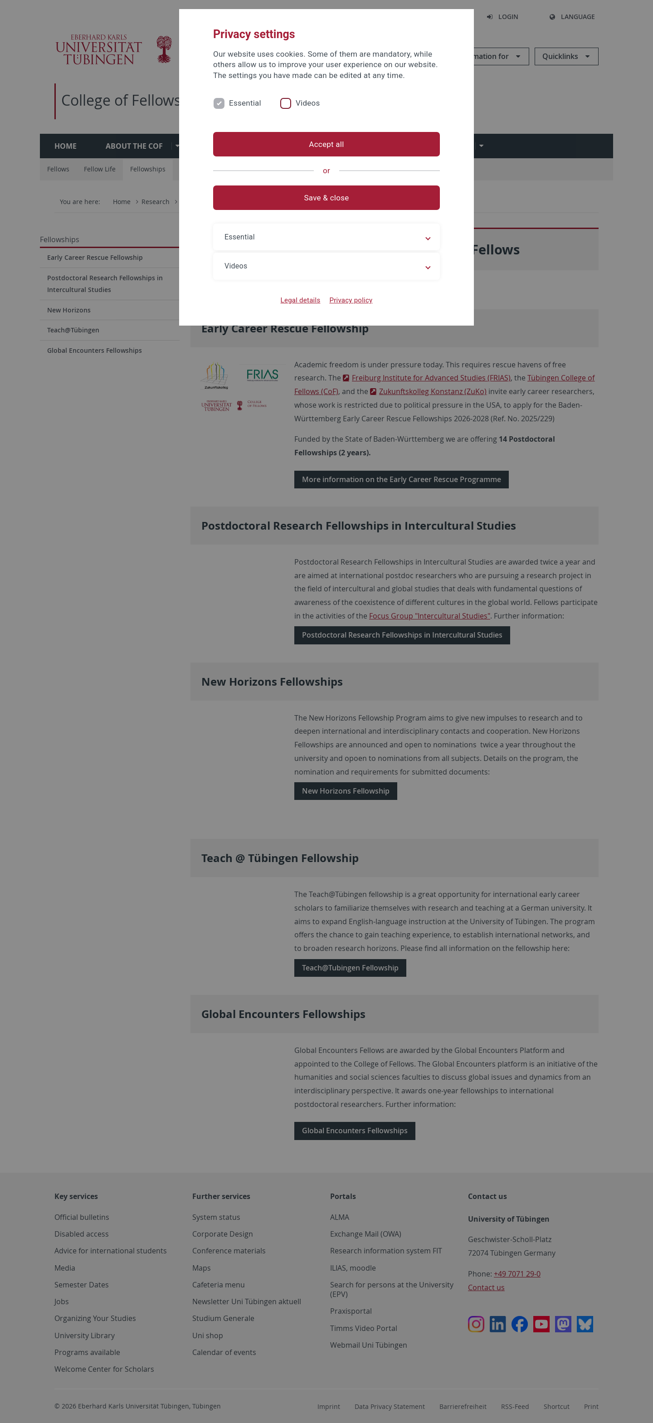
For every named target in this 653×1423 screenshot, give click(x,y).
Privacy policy (350, 300)
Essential (245, 102)
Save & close (326, 197)
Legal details (301, 300)
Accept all (326, 144)
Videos (308, 102)
